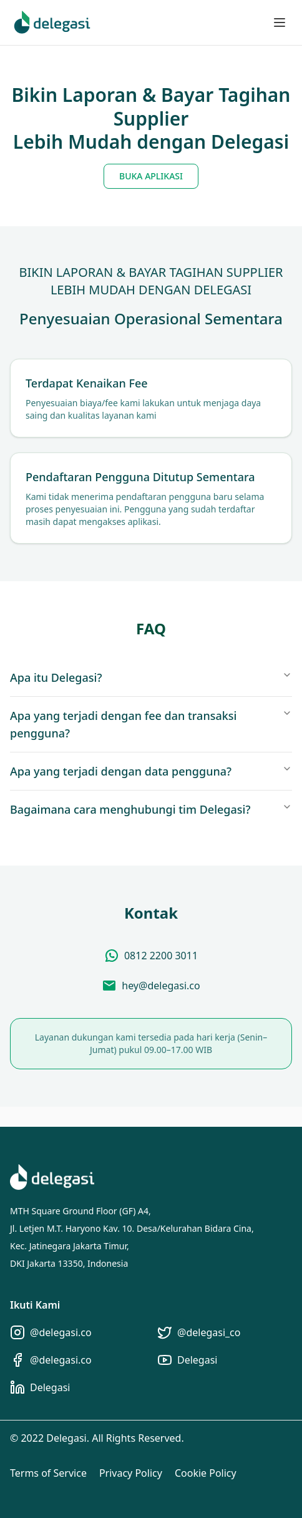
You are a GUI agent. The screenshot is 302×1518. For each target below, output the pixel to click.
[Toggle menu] (279, 22)
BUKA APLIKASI (151, 176)
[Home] (52, 23)
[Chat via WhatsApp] (151, 955)
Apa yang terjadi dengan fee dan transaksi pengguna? (151, 724)
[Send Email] (151, 985)
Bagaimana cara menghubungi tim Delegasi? (151, 809)
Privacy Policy (130, 1473)
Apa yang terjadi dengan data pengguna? (151, 771)
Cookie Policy (205, 1473)
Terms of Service (48, 1473)
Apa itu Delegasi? (151, 677)
